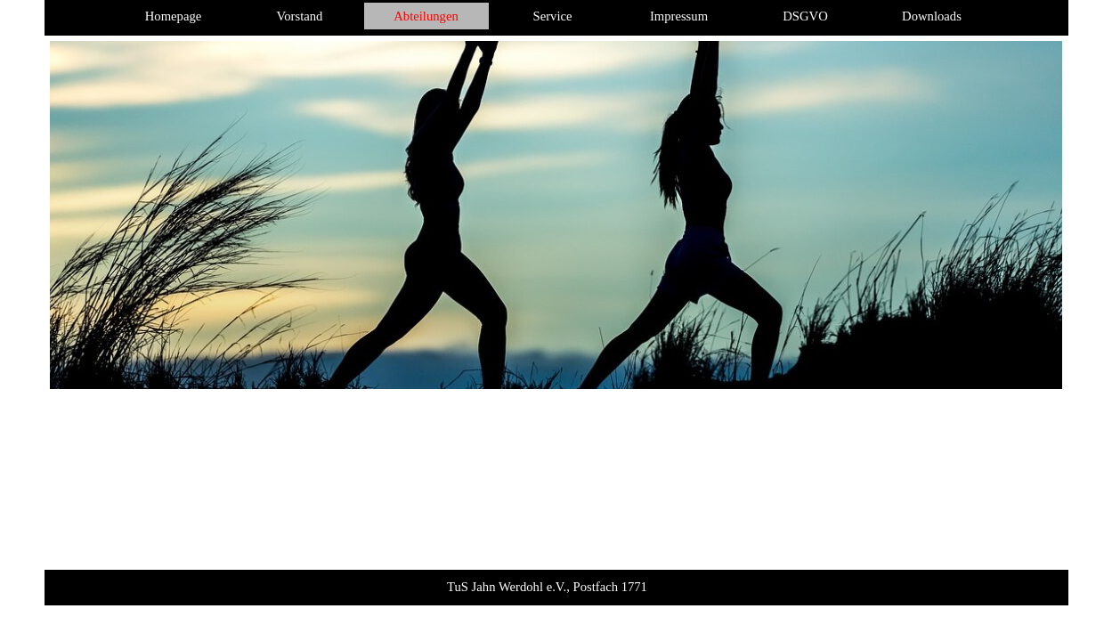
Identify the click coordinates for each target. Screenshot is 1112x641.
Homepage (173, 16)
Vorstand (300, 16)
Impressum (679, 16)
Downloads (932, 16)
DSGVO (805, 16)
